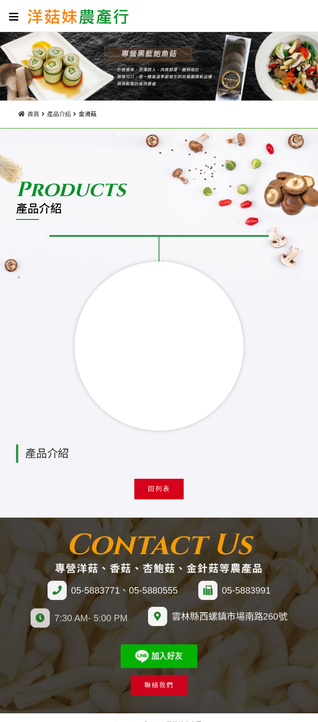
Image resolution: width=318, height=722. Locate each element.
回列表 (159, 488)
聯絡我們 (159, 692)
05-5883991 (246, 598)
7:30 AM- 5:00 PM (90, 624)
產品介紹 (59, 112)
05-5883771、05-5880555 (124, 598)
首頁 (33, 112)
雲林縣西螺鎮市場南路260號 (229, 624)
